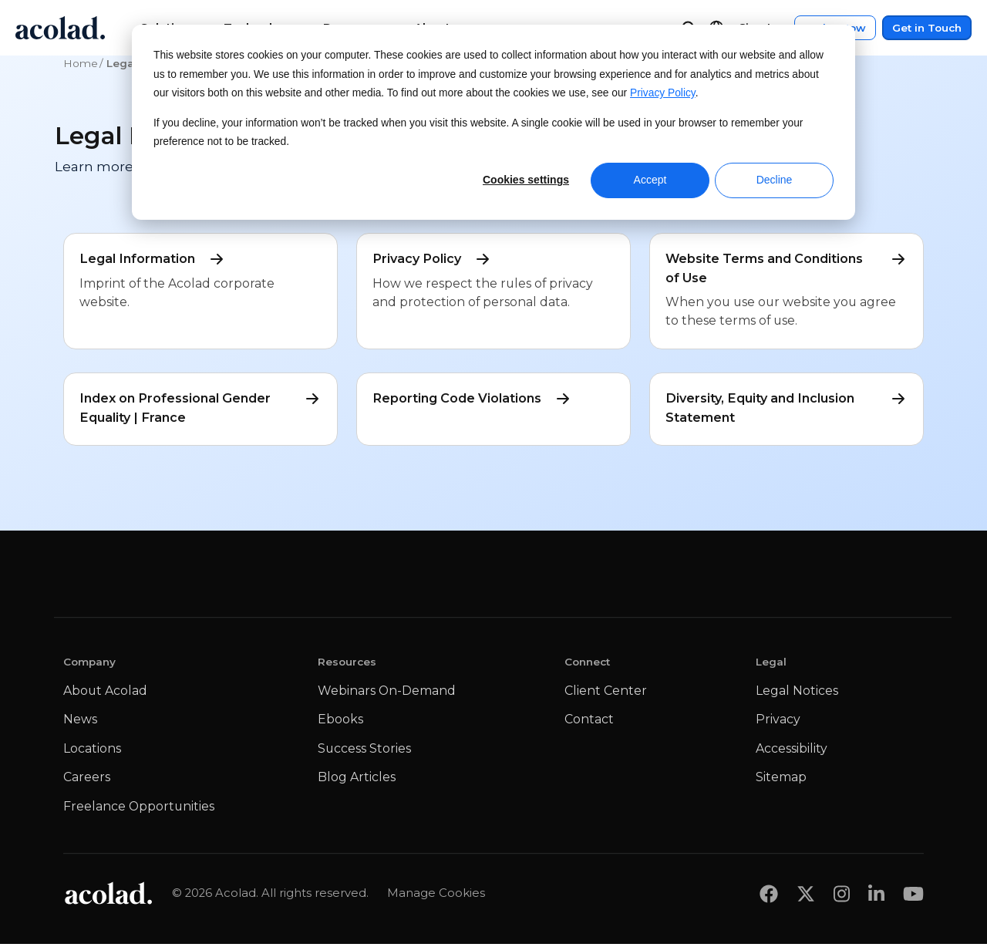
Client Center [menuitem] (605, 693)
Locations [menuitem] (92, 751)
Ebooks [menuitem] (340, 722)
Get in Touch (927, 28)
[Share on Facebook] (769, 896)
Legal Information (154, 259)
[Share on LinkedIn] (876, 896)
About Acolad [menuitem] (105, 693)
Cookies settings (526, 180)
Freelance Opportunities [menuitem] (138, 809)
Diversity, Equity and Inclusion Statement (786, 408)
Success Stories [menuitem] (364, 751)
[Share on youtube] (913, 896)
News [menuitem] (80, 722)
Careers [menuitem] (86, 780)
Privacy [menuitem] (778, 722)
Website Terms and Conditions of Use (786, 267)
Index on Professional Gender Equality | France (200, 408)
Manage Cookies (436, 895)
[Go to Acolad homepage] (60, 27)
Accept (650, 180)
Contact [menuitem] (589, 722)
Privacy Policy (663, 93)
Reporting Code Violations (475, 400)
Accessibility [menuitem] (791, 751)
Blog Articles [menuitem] (357, 780)
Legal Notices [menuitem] (797, 693)
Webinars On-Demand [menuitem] (387, 693)
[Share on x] (806, 896)
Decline (774, 180)
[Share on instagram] (842, 896)
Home (80, 63)
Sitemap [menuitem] (781, 780)
